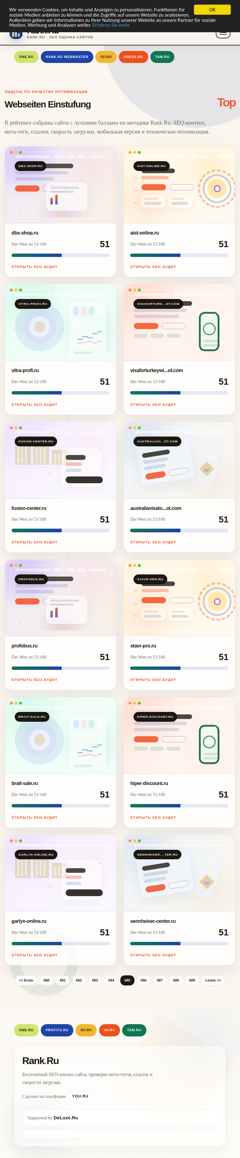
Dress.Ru (133, 57)
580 (46, 980)
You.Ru (80, 1096)
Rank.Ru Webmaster (67, 57)
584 (111, 980)
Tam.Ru (162, 57)
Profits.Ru (57, 1030)
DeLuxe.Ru (66, 1117)
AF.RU (109, 1030)
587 (160, 980)
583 (95, 980)
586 (144, 980)
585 (127, 980)
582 (79, 980)
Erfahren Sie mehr (129, 25)
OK (212, 9)
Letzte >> (213, 980)
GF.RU (106, 57)
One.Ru (26, 57)
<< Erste (26, 980)
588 (176, 980)
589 (192, 980)
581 (63, 980)
